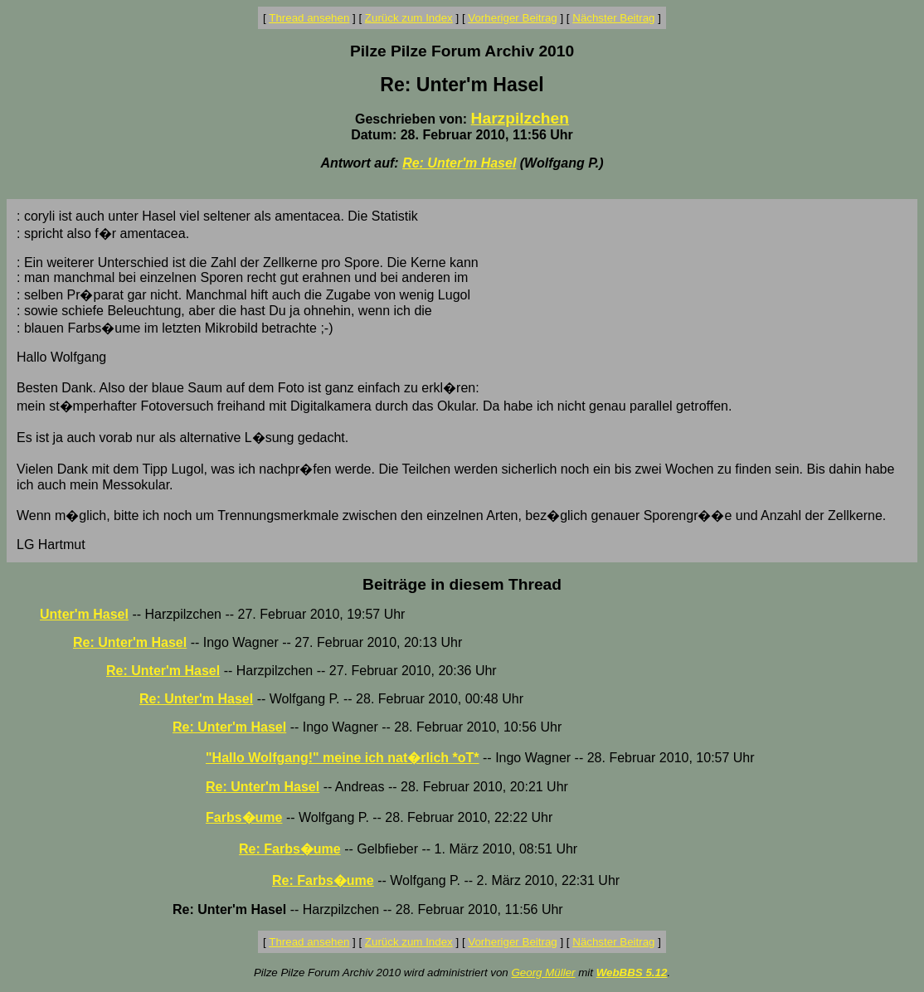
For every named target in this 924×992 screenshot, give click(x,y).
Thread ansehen (309, 18)
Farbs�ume (244, 817)
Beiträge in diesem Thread (462, 584)
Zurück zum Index (409, 18)
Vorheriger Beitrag (512, 18)
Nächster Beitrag (613, 18)
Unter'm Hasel (84, 614)
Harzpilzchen (520, 118)
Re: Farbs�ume (290, 849)
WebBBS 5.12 (632, 972)
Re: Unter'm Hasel (459, 163)
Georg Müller (543, 972)
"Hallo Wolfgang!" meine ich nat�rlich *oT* (342, 758)
